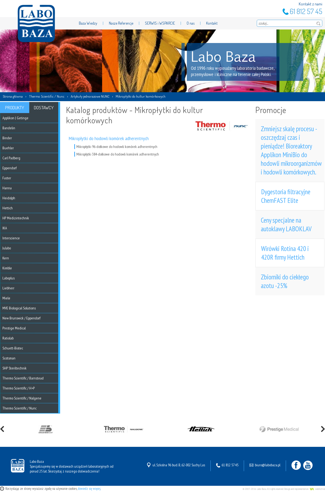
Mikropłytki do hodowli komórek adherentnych (109, 138)
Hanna (7, 188)
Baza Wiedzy (88, 23)
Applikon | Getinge (15, 117)
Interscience (11, 238)
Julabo (6, 248)
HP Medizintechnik (15, 218)
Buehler (8, 148)
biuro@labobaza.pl (267, 465)
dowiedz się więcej (89, 488)
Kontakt (211, 23)
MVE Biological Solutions (19, 308)
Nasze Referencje (121, 23)
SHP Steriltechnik (14, 368)
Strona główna (13, 96)
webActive (320, 489)
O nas (190, 23)
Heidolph (8, 198)
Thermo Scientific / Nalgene (21, 398)
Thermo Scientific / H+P (18, 388)
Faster (6, 178)
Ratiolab (8, 338)
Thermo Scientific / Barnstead (23, 378)
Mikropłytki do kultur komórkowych (140, 96)
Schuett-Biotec (12, 348)
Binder (7, 138)
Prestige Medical (14, 328)
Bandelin (8, 128)
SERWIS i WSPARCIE (160, 23)
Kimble (7, 268)
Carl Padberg (11, 158)
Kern (5, 258)
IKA (4, 228)
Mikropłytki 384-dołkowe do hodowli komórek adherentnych (117, 154)
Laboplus (8, 278)
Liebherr (8, 288)
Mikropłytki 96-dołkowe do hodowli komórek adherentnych (116, 146)
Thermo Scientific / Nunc (46, 96)
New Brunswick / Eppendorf (21, 318)
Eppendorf (9, 168)
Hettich (7, 208)
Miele (6, 298)
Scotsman (8, 358)
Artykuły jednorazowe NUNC (90, 96)
